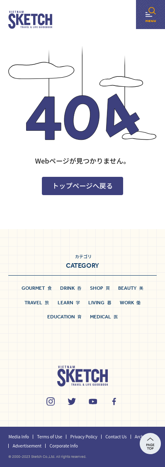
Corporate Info (63, 446)
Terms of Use (49, 436)
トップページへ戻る (82, 186)
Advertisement (27, 446)
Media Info (18, 436)
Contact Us (115, 436)
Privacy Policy (83, 436)
